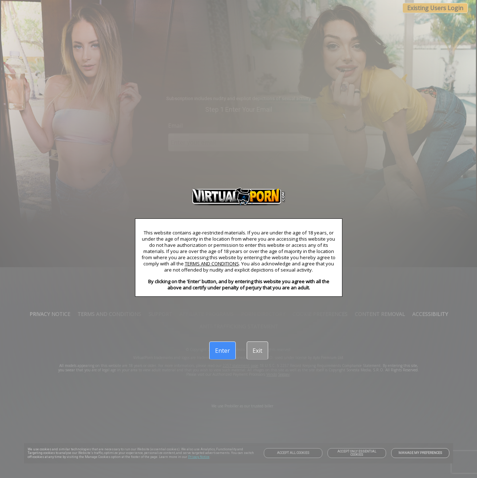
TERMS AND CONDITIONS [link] (212, 263)
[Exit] (257, 350)
